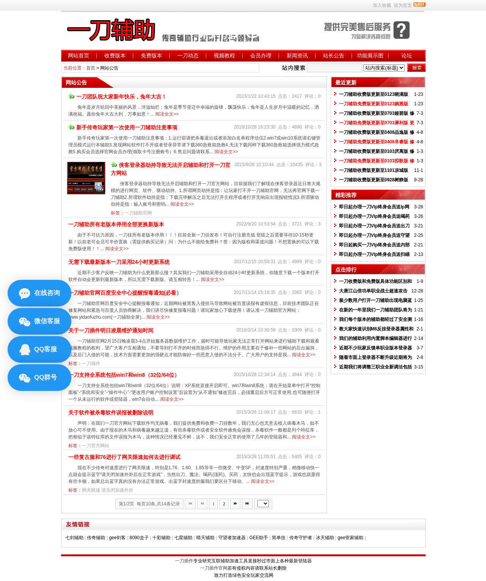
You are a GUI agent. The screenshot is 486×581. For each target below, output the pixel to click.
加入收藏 (382, 5)
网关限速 (91, 490)
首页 (90, 68)
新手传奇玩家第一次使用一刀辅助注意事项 (122, 127)
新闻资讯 (297, 55)
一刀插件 (91, 363)
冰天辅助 (325, 537)
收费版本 (115, 55)
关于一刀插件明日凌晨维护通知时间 (110, 330)
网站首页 (78, 55)
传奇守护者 (300, 537)
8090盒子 (139, 537)
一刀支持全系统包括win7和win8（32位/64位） (124, 375)
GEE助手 (258, 537)
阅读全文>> (167, 114)
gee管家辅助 (350, 537)
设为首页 (403, 5)
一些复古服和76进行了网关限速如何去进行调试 (124, 457)
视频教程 (224, 55)
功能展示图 (370, 55)
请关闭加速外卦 (117, 490)
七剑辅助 (74, 537)
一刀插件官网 (213, 568)
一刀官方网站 (95, 445)
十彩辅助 (161, 537)
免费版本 (151, 55)
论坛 (406, 55)
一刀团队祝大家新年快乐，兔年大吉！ (117, 97)
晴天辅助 (205, 537)
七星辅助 (183, 537)
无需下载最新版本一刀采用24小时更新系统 (119, 262)
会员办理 (260, 55)
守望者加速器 (232, 537)
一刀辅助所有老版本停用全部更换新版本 (116, 224)
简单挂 (279, 537)
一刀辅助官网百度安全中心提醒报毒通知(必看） (125, 293)
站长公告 (333, 55)
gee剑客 (117, 537)
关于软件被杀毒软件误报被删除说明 (110, 413)
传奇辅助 (96, 537)
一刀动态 (188, 55)
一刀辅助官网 (138, 213)
